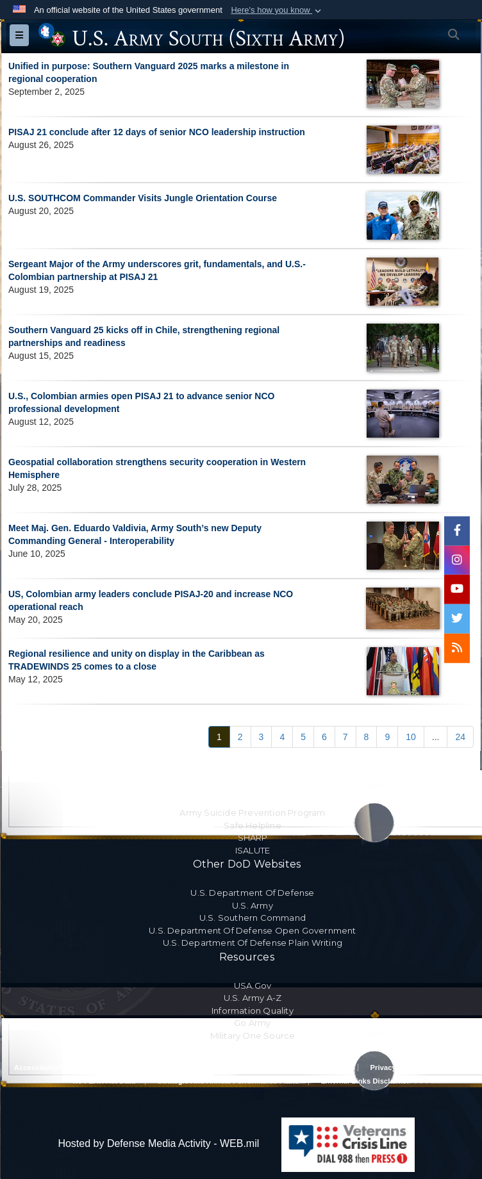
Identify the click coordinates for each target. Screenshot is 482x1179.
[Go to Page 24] (460, 737)
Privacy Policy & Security (303, 1067)
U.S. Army (252, 905)
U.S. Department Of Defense (252, 892)
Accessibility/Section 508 (57, 1067)
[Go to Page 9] (387, 737)
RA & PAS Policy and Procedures (180, 1067)
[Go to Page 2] (240, 737)
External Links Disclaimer (365, 1081)
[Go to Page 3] (261, 737)
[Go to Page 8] (367, 737)
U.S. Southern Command (252, 917)
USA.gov (252, 985)
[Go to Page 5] (303, 737)
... (436, 737)
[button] (277, 10)
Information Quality (253, 1010)
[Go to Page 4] (282, 737)
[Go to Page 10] (410, 737)
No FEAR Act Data (103, 1081)
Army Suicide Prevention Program (252, 812)
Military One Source (252, 1035)
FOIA (458, 1067)
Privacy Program (399, 1067)
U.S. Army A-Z (253, 998)
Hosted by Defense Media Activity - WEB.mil (158, 1143)
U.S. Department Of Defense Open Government (252, 930)
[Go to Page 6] (324, 737)
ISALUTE (252, 850)
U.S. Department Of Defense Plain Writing (252, 942)
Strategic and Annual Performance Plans (228, 1081)
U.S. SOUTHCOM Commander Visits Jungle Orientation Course (142, 198)
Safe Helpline (252, 825)
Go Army (252, 1023)
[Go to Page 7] (345, 737)
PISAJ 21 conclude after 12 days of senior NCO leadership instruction (156, 132)
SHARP (253, 837)
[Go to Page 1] (219, 737)
